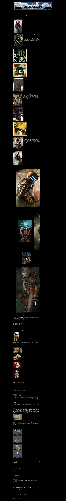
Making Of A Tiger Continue (18, 323)
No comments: (25, 319)
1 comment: (25, 494)
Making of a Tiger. (16, 394)
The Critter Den (16, 479)
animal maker (17, 475)
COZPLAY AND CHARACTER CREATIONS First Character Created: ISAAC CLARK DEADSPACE (25, 13)
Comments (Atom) (19, 498)
